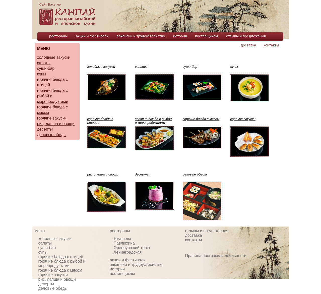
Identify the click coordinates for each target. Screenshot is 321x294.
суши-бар (46, 68)
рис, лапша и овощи (56, 124)
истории (117, 269)
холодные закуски (54, 57)
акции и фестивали (92, 36)
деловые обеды (52, 135)
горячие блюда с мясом (60, 270)
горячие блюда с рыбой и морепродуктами (62, 263)
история (180, 36)
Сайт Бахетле (50, 4)
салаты (44, 63)
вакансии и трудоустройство (141, 36)
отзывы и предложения (246, 36)
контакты (271, 45)
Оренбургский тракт (132, 248)
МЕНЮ (43, 48)
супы (41, 74)
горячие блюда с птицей (60, 257)
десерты (45, 129)
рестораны (58, 36)
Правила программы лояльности (215, 256)
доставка (248, 45)
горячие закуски (52, 118)
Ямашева (122, 239)
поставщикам (206, 36)
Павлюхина (124, 243)
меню (40, 231)
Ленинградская (128, 252)
